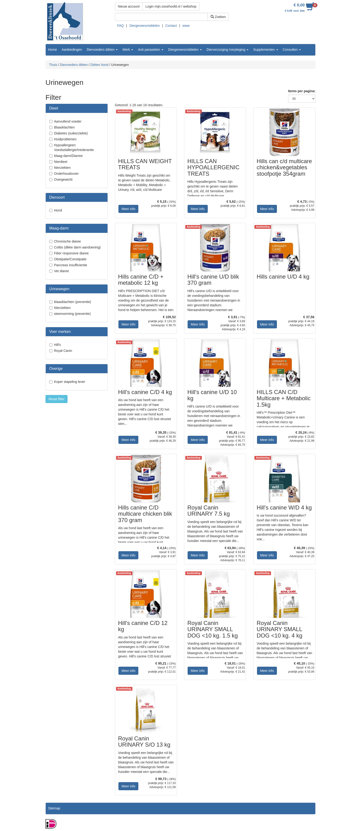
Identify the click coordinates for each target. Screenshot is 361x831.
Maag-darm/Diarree (68, 156)
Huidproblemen (65, 139)
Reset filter (56, 399)
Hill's (57, 345)
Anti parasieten (150, 49)
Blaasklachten (64, 127)
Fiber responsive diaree (71, 253)
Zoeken (218, 17)
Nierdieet (60, 162)
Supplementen (265, 49)
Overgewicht (63, 179)
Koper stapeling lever (69, 382)
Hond (58, 210)
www (186, 26)
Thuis (53, 65)
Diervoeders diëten (102, 49)
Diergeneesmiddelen (144, 26)
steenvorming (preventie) (72, 314)
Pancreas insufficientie (70, 265)
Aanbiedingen (72, 49)
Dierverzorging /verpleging (227, 49)
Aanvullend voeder (67, 121)
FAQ (120, 26)
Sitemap (54, 808)
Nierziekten (62, 168)
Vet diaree (61, 271)
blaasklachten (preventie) (72, 302)
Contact (171, 26)
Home (52, 49)
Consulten (292, 49)
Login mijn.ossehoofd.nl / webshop (170, 6)
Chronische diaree (67, 241)
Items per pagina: (302, 91)
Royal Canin (63, 351)
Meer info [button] (128, 209)
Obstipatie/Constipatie (70, 259)
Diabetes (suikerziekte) (71, 133)
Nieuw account (129, 6)
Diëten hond (99, 65)
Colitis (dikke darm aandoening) (77, 247)
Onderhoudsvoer (66, 173)
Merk (127, 49)
